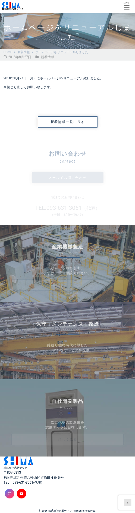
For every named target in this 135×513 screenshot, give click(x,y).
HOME (7, 52)
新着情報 (23, 52)
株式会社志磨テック (60, 510)
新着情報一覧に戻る (67, 122)
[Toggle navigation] (126, 6)
